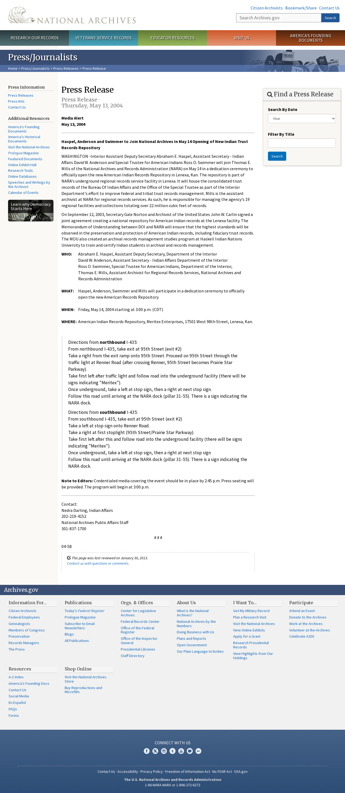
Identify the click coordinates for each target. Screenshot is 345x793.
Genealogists (19, 623)
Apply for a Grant (246, 636)
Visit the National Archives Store (85, 679)
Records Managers (24, 642)
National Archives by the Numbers (196, 623)
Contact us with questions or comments (97, 563)
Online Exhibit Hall (22, 164)
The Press (17, 649)
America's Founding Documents (310, 38)
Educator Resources (172, 37)
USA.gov (241, 771)
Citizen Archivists (267, 8)
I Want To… (245, 602)
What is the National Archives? (193, 612)
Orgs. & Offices (137, 602)
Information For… (28, 602)
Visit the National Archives (29, 147)
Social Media (19, 696)
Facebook (146, 751)
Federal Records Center (140, 621)
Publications (78, 602)
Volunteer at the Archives (309, 630)
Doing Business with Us (195, 632)
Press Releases (66, 68)
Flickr (198, 751)
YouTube (181, 751)
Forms (14, 715)
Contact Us (329, 8)
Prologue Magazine (80, 617)
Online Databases (22, 176)
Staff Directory (132, 655)
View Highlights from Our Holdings (253, 655)
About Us (186, 602)
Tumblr (172, 751)
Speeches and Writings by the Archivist (29, 184)
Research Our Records (35, 37)
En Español (17, 702)
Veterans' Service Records (103, 37)
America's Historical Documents (24, 139)
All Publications (77, 640)
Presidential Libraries (138, 649)
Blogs (69, 634)
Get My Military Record (251, 610)
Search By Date (282, 109)
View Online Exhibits (249, 630)
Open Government (192, 644)
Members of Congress (27, 630)
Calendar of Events (23, 192)
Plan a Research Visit (249, 617)
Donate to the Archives (307, 617)
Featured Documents (25, 158)
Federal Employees (24, 617)
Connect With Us (173, 742)
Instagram (164, 751)
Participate (301, 602)
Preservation (19, 636)
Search (330, 17)
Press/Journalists (35, 68)
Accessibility (128, 771)
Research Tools (20, 170)
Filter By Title (281, 134)
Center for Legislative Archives (138, 612)
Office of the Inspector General (139, 640)
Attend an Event (302, 610)
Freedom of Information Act (187, 771)
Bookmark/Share (301, 8)
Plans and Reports (191, 638)
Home (13, 68)
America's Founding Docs (29, 683)
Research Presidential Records (251, 644)
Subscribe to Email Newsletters (80, 625)
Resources (20, 669)
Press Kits (16, 101)
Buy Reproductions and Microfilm (83, 689)
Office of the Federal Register (137, 630)
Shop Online (78, 669)
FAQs (13, 709)
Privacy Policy (151, 771)
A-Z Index (16, 677)
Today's (84, 610)
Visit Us (241, 37)
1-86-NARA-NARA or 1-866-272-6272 (172, 784)
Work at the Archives (306, 623)
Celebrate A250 (301, 636)
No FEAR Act (222, 771)
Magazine (23, 153)
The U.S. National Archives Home (72, 15)
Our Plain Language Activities (200, 651)
